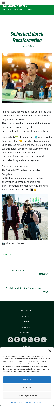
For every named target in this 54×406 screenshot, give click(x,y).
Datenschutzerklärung (33, 402)
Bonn (26, 312)
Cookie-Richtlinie (17, 402)
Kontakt (26, 338)
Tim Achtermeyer (15, 6)
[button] (49, 350)
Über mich (26, 318)
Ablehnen (27, 387)
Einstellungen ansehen (27, 395)
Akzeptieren (27, 379)
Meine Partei (7, 245)
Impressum (26, 343)
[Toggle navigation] (3, 17)
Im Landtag (26, 301)
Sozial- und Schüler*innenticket (27, 281)
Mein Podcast (26, 323)
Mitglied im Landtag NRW (18, 9)
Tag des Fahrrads (27, 264)
